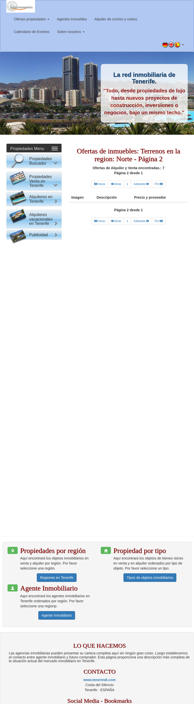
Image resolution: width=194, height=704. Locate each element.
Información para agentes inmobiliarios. (136, 694)
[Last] (159, 184)
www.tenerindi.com (99, 644)
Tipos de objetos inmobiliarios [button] (150, 542)
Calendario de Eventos (32, 32)
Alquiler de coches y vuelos (115, 19)
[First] (99, 184)
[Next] (141, 184)
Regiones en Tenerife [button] (56, 542)
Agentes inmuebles (72, 19)
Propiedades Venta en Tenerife (40, 285)
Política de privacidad (98, 699)
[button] (173, 45)
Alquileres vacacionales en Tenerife (41, 447)
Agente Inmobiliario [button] (57, 580)
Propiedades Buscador (40, 161)
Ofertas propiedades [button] (31, 19)
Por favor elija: (22, 174)
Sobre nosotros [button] (71, 32)
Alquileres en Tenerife (41, 379)
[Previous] (116, 184)
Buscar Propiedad (34, 257)
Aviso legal (178, 694)
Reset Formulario (34, 266)
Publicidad (38, 473)
